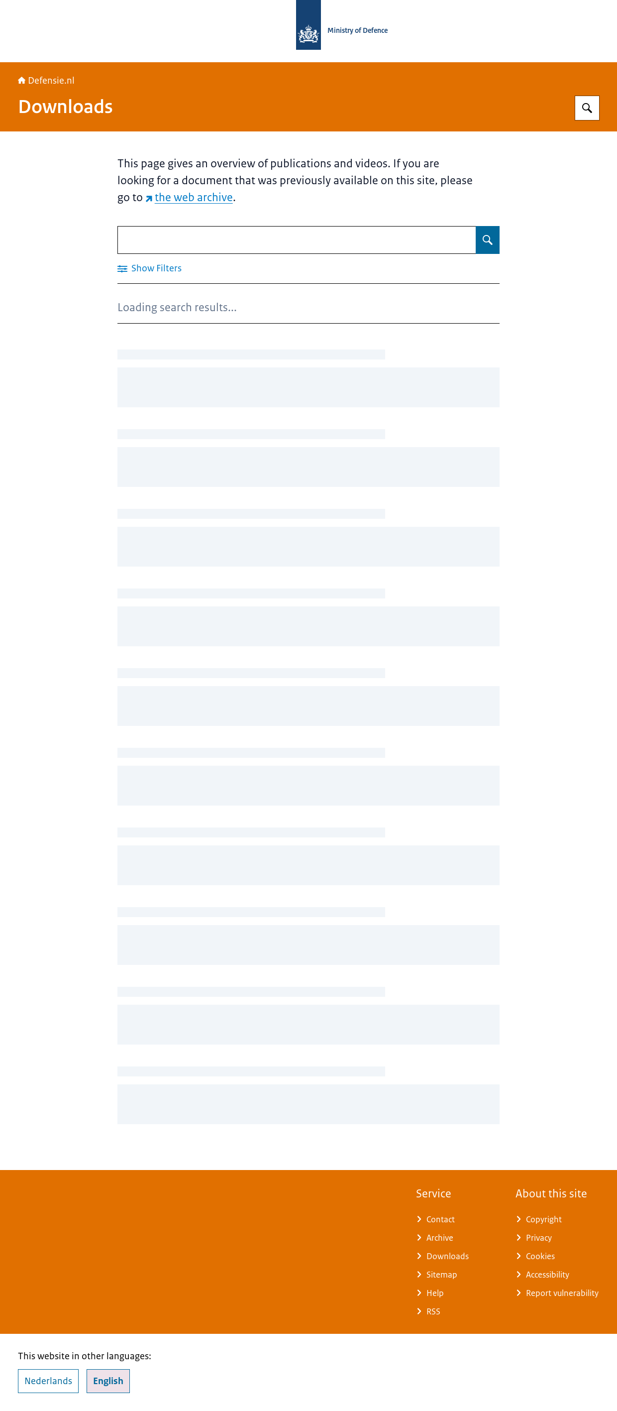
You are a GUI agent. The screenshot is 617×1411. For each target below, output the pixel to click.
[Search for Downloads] (488, 240)
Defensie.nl (46, 81)
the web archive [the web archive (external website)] (189, 197)
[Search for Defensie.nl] (587, 108)
